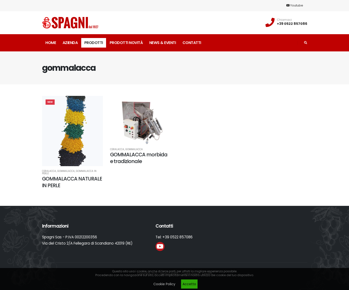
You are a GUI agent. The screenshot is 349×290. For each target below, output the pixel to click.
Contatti (192, 42)
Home (50, 42)
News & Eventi (162, 42)
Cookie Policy (164, 284)
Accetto (189, 284)
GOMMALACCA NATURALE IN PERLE (71, 182)
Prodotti (93, 42)
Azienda (70, 42)
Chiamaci (284, 20)
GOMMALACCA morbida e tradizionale (137, 157)
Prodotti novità (126, 42)
